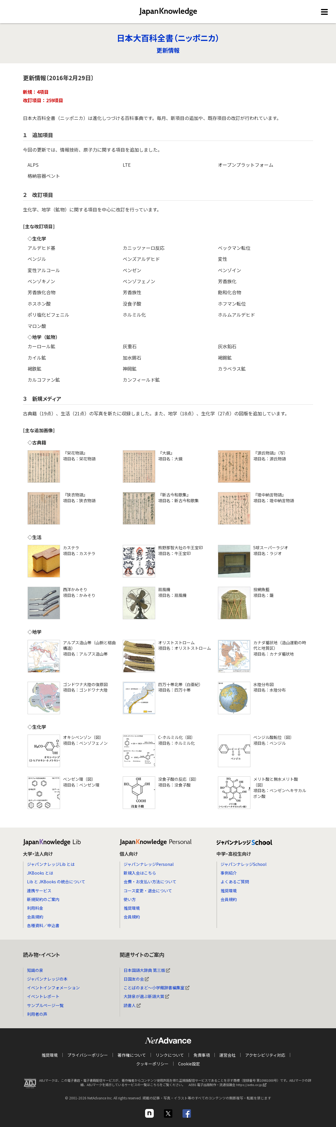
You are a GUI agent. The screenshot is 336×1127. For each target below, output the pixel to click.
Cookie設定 (189, 1064)
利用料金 (35, 908)
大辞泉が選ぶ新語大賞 (146, 996)
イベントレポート (43, 996)
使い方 (130, 899)
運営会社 (227, 1055)
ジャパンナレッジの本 (47, 979)
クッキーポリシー (152, 1064)
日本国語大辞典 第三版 (147, 970)
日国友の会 (136, 979)
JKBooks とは (40, 873)
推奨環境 (132, 908)
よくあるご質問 (235, 881)
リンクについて (170, 1055)
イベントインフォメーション (53, 987)
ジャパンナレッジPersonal (149, 864)
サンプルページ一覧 (45, 1005)
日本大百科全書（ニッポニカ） (168, 38)
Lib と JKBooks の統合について (56, 881)
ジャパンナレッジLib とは (51, 864)
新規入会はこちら (140, 873)
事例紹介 (229, 873)
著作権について (132, 1055)
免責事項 (202, 1055)
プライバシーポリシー (87, 1055)
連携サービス (39, 890)
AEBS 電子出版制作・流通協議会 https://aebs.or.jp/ (229, 1086)
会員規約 (35, 917)
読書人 (132, 1005)
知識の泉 (35, 970)
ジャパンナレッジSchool (243, 864)
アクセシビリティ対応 (265, 1055)
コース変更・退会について (148, 890)
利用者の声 (37, 1014)
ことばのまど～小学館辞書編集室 (156, 987)
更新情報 (168, 50)
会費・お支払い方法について (150, 881)
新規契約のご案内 (43, 899)
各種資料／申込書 (43, 925)
